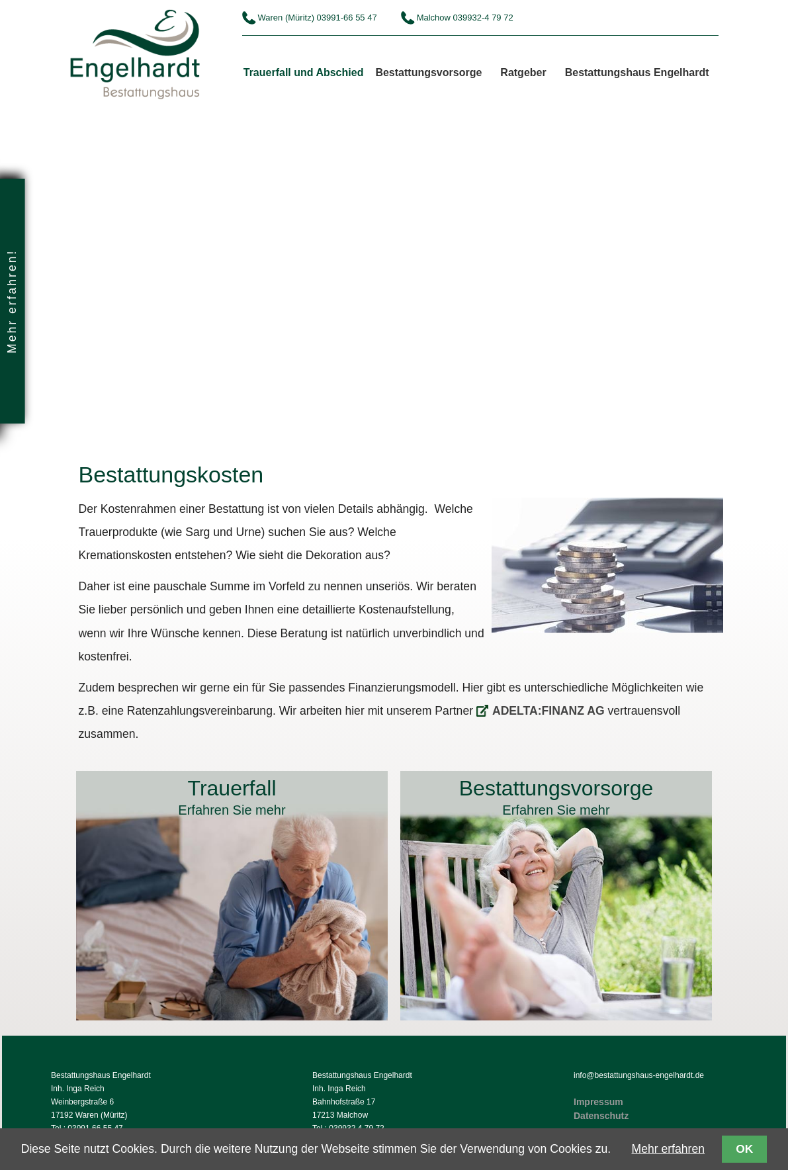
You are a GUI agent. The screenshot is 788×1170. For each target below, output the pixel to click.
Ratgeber (523, 72)
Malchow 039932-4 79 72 (465, 17)
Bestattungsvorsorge (428, 72)
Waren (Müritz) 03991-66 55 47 (317, 17)
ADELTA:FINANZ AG (548, 710)
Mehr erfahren (668, 1148)
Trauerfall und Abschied (303, 72)
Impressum (598, 1102)
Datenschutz (601, 1115)
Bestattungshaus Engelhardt (637, 72)
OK (744, 1148)
